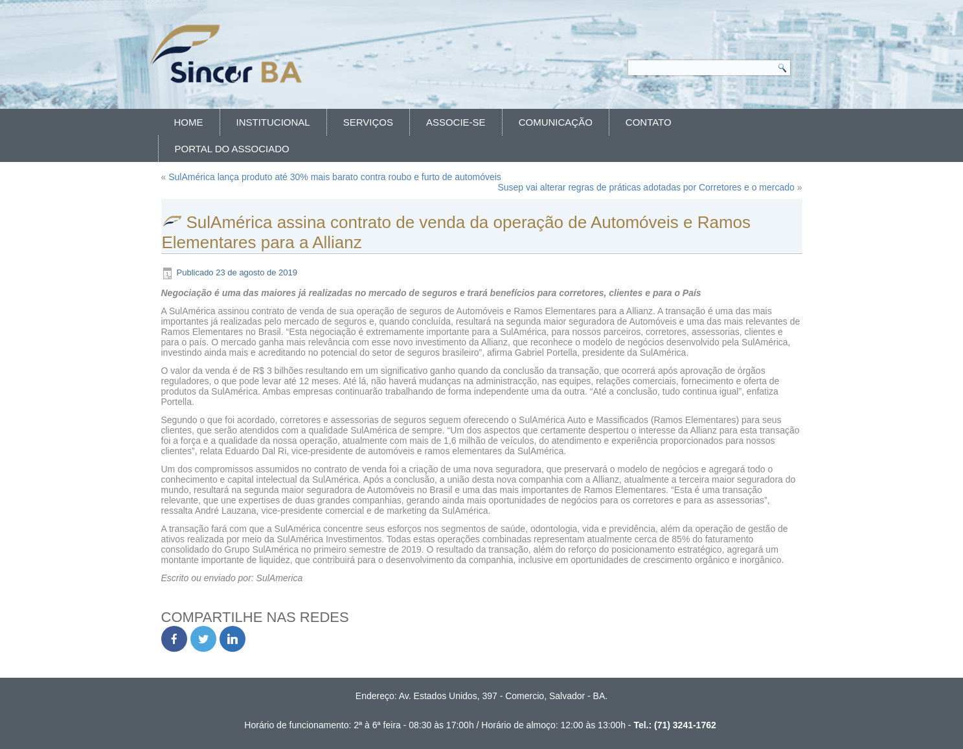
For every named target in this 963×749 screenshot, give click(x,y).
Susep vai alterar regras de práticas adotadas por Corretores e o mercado (645, 187)
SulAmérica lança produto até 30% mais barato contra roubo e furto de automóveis (334, 177)
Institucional (273, 122)
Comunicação (556, 122)
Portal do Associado (232, 148)
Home (188, 122)
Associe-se (456, 122)
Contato (649, 122)
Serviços (368, 122)
